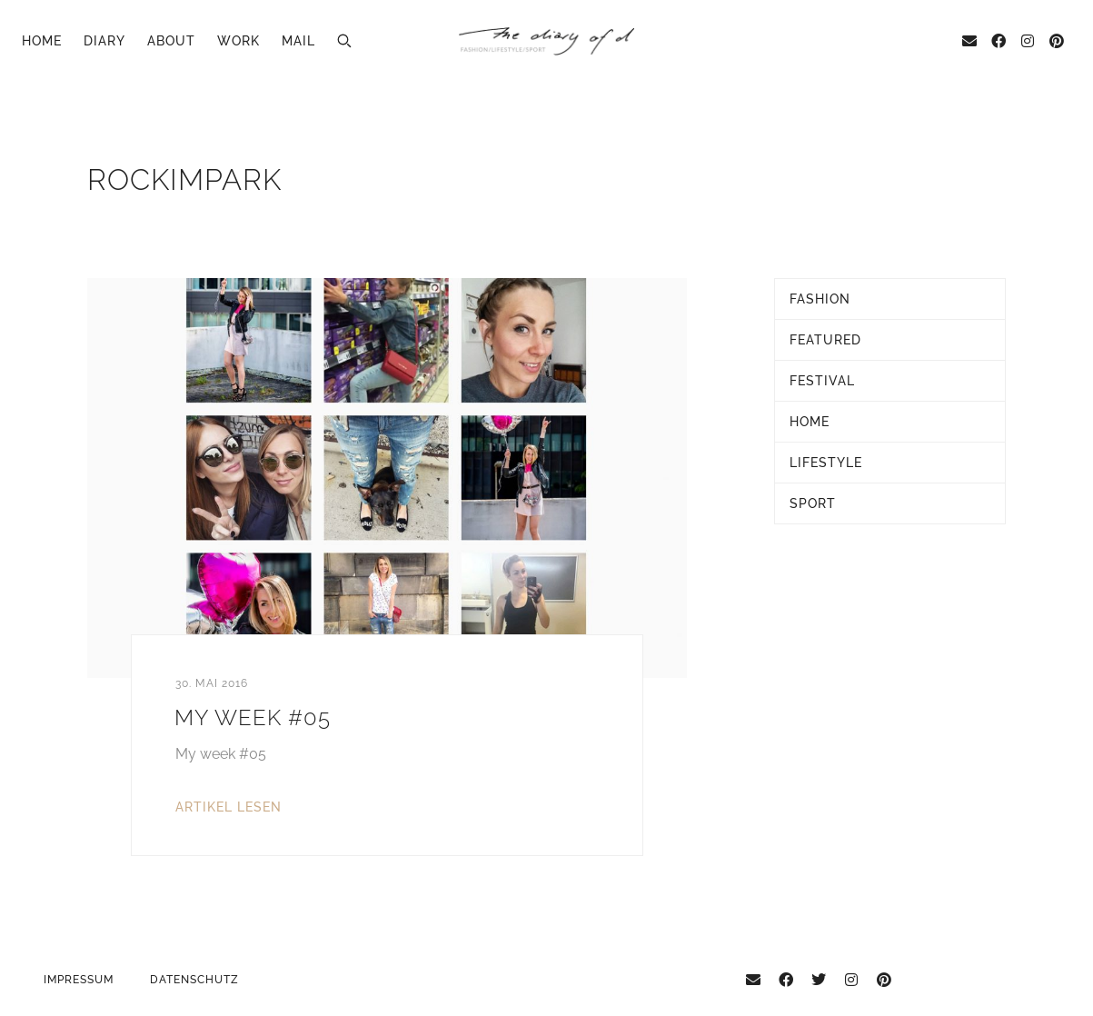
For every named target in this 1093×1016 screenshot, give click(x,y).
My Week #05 (252, 717)
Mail (298, 41)
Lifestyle (826, 462)
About (171, 41)
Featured (825, 340)
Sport (813, 503)
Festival (822, 381)
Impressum (79, 979)
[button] (344, 41)
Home (42, 41)
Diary (104, 41)
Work (238, 41)
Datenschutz (194, 979)
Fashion (820, 299)
